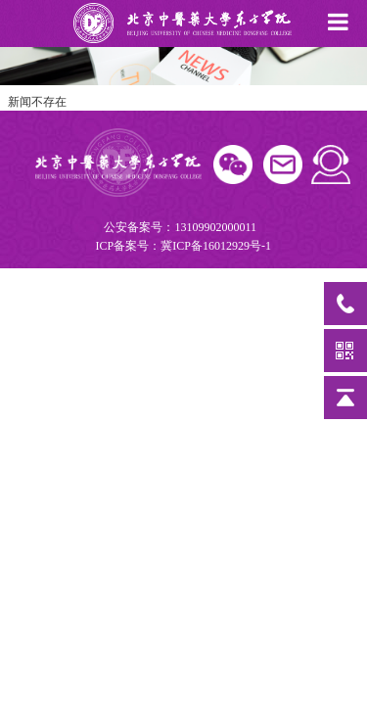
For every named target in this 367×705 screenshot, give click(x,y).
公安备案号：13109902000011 (182, 238)
